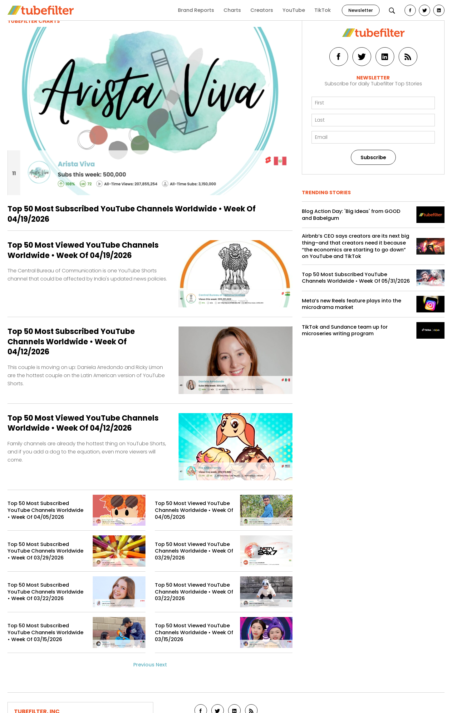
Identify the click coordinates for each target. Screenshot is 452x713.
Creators (261, 10)
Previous (144, 664)
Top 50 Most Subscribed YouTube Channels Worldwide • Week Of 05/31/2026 (356, 278)
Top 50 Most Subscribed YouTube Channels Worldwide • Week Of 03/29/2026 (45, 551)
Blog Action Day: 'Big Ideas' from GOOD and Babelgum (351, 214)
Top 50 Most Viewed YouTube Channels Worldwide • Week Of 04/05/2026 (194, 510)
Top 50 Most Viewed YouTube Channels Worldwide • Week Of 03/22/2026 (194, 592)
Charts (232, 10)
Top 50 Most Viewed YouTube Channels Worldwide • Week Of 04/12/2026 (83, 423)
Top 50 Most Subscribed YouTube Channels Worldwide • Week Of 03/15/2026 (45, 632)
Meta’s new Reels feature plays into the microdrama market (351, 304)
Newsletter (360, 10)
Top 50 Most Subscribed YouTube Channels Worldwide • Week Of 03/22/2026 (45, 592)
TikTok (322, 10)
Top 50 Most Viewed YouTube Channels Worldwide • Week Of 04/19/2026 (83, 250)
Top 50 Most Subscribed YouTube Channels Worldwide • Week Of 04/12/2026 (71, 341)
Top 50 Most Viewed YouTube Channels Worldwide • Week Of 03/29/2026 (194, 551)
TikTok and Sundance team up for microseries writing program (345, 330)
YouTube (293, 10)
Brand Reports (196, 10)
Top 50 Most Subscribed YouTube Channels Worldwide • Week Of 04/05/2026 (45, 510)
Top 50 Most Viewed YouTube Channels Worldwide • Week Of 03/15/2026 (194, 632)
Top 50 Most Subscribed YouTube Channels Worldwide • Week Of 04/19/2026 (131, 214)
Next (161, 664)
